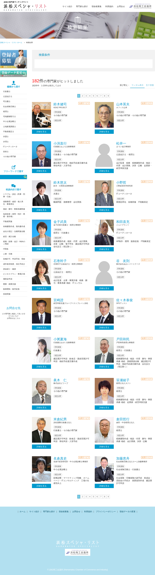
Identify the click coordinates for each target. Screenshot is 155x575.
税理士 (6, 111)
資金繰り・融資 (9, 269)
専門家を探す (82, 6)
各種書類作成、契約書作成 (14, 226)
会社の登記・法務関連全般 (14, 231)
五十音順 (150, 85)
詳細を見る (42, 132)
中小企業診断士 (9, 121)
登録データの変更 (127, 511)
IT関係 (5, 249)
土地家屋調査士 (9, 127)
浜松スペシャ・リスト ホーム (11, 42)
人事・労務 (7, 254)
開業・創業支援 (9, 284)
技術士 (6, 152)
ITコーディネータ (10, 147)
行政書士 (6, 91)
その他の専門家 (9, 156)
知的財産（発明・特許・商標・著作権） (14, 215)
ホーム (23, 511)
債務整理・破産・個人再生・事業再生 (13, 203)
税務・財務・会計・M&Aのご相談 (14, 242)
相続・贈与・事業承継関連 (14, 209)
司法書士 (6, 101)
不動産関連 (7, 221)
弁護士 (6, 136)
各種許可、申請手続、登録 (14, 259)
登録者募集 (97, 6)
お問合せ (121, 6)
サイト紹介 (67, 6)
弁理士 (6, 142)
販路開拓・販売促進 (11, 289)
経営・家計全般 (9, 236)
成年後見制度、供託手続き (14, 264)
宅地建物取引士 (9, 116)
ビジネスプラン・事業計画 (14, 274)
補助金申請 (7, 279)
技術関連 (6, 294)
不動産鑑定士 (8, 131)
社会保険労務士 (9, 106)
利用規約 (109, 6)
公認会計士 (7, 96)
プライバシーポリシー (106, 511)
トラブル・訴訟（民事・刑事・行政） (14, 195)
